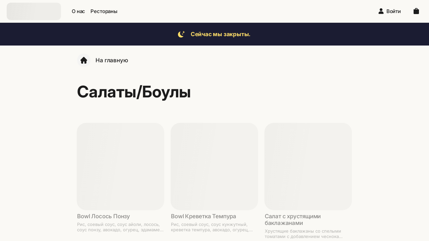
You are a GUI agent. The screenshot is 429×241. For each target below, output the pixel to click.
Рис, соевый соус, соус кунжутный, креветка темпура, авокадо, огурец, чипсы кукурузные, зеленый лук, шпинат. (210, 227)
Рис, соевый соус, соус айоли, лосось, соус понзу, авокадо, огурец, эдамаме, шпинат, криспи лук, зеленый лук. (119, 227)
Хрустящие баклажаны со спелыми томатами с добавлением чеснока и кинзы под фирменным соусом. (303, 233)
